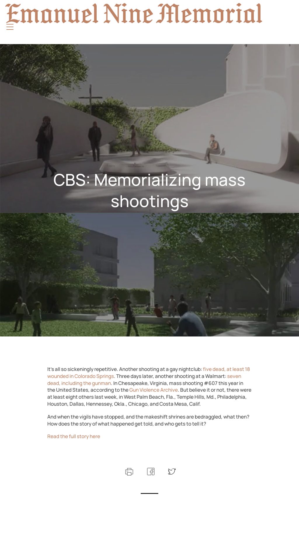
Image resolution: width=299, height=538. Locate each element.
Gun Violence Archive (153, 389)
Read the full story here (73, 436)
